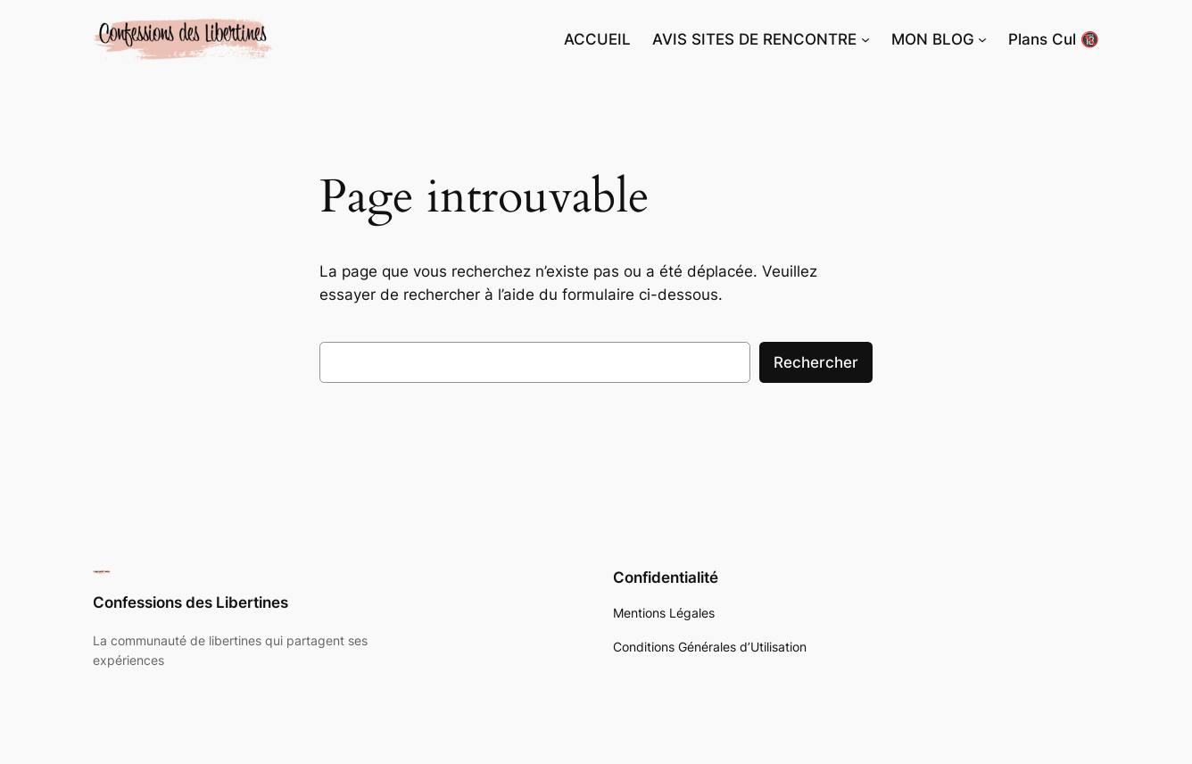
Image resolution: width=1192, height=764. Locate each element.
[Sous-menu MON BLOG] (982, 39)
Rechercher (816, 362)
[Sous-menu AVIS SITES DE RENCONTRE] (865, 39)
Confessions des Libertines (190, 602)
